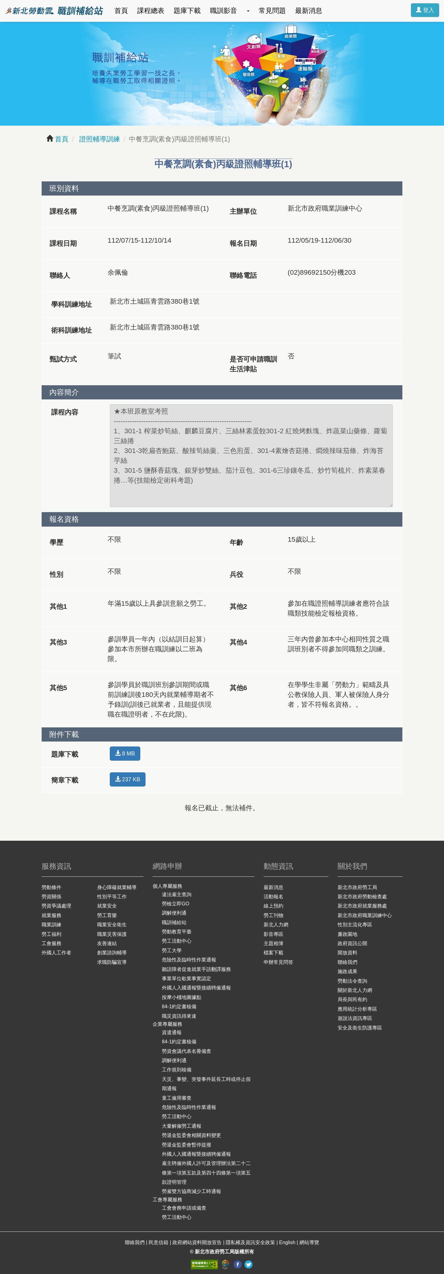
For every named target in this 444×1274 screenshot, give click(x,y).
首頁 (121, 10)
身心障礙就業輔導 (117, 887)
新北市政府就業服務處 (362, 905)
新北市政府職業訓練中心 (365, 915)
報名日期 (243, 243)
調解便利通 (174, 913)
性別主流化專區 (355, 924)
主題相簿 (273, 943)
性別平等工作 (112, 896)
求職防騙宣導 (112, 962)
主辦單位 (243, 211)
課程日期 (63, 243)
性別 (56, 574)
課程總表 (150, 10)
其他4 (238, 642)
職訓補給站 (174, 922)
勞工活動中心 (176, 941)
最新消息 (308, 10)
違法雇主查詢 (176, 894)
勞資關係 (51, 896)
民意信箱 (159, 1242)
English (288, 1242)
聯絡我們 (347, 962)
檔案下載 (273, 952)
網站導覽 (309, 1242)
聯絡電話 (243, 275)
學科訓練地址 (71, 304)
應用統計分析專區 (357, 1009)
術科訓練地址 (71, 330)
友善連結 (107, 943)
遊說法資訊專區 (355, 1018)
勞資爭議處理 (56, 905)
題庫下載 (187, 10)
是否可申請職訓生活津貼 (253, 364)
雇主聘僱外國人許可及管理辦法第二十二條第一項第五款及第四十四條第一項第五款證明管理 (206, 1173)
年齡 (236, 542)
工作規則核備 (176, 1069)
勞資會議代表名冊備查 (186, 1051)
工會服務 (51, 943)
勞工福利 (51, 934)
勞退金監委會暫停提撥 (186, 1144)
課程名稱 (63, 211)
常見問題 (272, 10)
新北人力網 (276, 924)
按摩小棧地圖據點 (181, 997)
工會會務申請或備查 (184, 1208)
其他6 (238, 688)
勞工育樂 (107, 915)
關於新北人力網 (355, 990)
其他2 (238, 606)
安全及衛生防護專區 (360, 1027)
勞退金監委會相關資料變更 (191, 1135)
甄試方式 (63, 359)
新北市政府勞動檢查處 (362, 896)
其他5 (58, 688)
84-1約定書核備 (179, 1006)
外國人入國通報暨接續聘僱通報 (196, 987)
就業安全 (107, 905)
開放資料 (347, 952)
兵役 (236, 574)
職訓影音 (223, 10)
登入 (425, 10)
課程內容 (64, 412)
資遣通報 (172, 1032)
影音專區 (273, 934)
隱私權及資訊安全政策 (251, 1242)
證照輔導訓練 (98, 139)
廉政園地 (347, 934)
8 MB (125, 753)
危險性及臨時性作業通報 (189, 959)
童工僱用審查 (176, 1098)
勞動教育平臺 (176, 931)
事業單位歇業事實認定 (186, 978)
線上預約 (273, 905)
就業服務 (51, 915)
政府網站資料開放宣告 (197, 1242)
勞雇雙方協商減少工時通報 (191, 1191)
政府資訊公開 (352, 943)
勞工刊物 (273, 915)
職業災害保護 (112, 934)
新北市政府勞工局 (357, 887)
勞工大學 (172, 950)
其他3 (58, 642)
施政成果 (347, 971)
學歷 (56, 542)
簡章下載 (64, 780)
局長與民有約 (352, 999)
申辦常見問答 (278, 962)
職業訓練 (51, 924)
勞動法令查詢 (352, 981)
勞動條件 (51, 887)
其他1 (58, 606)
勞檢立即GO (175, 903)
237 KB (127, 779)
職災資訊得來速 (179, 1016)
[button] (248, 11)
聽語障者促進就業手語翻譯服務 (196, 969)
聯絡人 (60, 275)
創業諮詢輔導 (112, 952)
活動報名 (273, 896)
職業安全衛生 (112, 924)
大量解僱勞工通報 (181, 1126)
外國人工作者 (56, 952)
